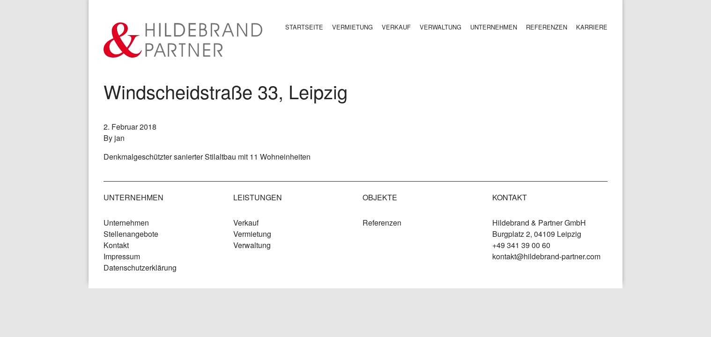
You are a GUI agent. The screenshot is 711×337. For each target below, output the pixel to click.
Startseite (304, 26)
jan (119, 137)
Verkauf (396, 26)
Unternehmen (493, 26)
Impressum (122, 256)
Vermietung (352, 26)
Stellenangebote (131, 233)
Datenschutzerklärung (140, 267)
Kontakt (116, 245)
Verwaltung (440, 26)
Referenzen (546, 26)
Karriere (591, 26)
